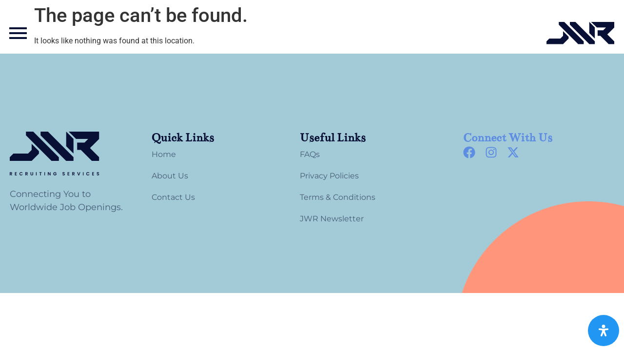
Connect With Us (507, 137)
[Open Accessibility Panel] (603, 330)
